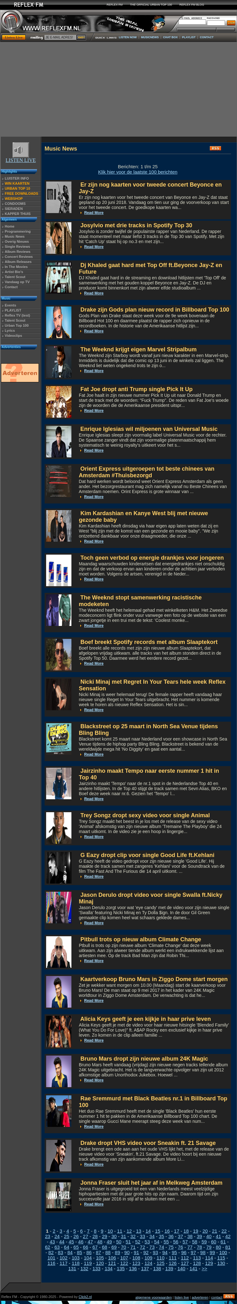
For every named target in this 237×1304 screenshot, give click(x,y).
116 (51, 1263)
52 (138, 1241)
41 (218, 1236)
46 (80, 1241)
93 (155, 1252)
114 (209, 1257)
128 (197, 1263)
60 (213, 1241)
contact (216, 1297)
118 (76, 1263)
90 (127, 1252)
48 (99, 1241)
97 (193, 1252)
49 (109, 1241)
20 (205, 1231)
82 (51, 1252)
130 (221, 1263)
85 (79, 1252)
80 (218, 1247)
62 (47, 1247)
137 (145, 1268)
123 (136, 1263)
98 (203, 1252)
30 (114, 1236)
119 (88, 1263)
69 (114, 1247)
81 (228, 1247)
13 (138, 1231)
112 (185, 1257)
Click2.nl (85, 1297)
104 (88, 1257)
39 (199, 1236)
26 (76, 1236)
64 (66, 1247)
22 (224, 1231)
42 (228, 1236)
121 (112, 1263)
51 (128, 1241)
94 (164, 1252)
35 (161, 1236)
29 (104, 1236)
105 (100, 1257)
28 (95, 1236)
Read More (93, 213)
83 (60, 1252)
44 (61, 1241)
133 (96, 1268)
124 (148, 1263)
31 (123, 1236)
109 (148, 1257)
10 (110, 1231)
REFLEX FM (115, 4)
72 (142, 1247)
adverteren (200, 1297)
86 (89, 1252)
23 (47, 1236)
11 (119, 1231)
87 (98, 1252)
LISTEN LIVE (21, 158)
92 (146, 1252)
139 (169, 1268)
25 (66, 1236)
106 (112, 1257)
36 (171, 1236)
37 (180, 1236)
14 (148, 1231)
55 (166, 1241)
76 (180, 1247)
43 (52, 1241)
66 (85, 1247)
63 (57, 1247)
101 (51, 1257)
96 (184, 1252)
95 (174, 1252)
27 (85, 1236)
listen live (182, 1297)
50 (118, 1241)
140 (181, 1268)
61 (223, 1241)
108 (136, 1257)
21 (214, 1231)
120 (100, 1263)
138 (157, 1268)
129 (209, 1263)
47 (90, 1241)
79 (209, 1247)
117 (64, 1263)
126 (173, 1263)
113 (197, 1257)
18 (186, 1231)
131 (72, 1268)
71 (133, 1247)
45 (71, 1241)
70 (123, 1247)
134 (108, 1268)
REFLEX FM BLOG (191, 4)
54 (157, 1241)
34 (152, 1236)
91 (136, 1252)
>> (204, 1268)
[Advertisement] (118, 89)
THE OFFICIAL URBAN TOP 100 (151, 4)
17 (176, 1231)
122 (124, 1263)
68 (104, 1247)
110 (161, 1257)
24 (57, 1236)
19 (195, 1231)
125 (161, 1263)
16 (167, 1231)
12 (129, 1231)
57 (185, 1241)
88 (108, 1252)
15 (158, 1231)
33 (142, 1236)
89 (117, 1252)
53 (147, 1241)
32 (133, 1236)
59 (204, 1241)
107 (124, 1257)
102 (64, 1257)
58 (195, 1241)
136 (133, 1268)
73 (152, 1247)
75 (171, 1247)
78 (199, 1247)
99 (212, 1252)
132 (84, 1268)
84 (70, 1252)
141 (194, 1268)
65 (76, 1247)
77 (190, 1247)
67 (95, 1247)
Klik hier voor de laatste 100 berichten (137, 172)
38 (190, 1236)
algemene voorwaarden (154, 1297)
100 (223, 1252)
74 (161, 1247)
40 (209, 1236)
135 (121, 1268)
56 (176, 1241)
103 (76, 1257)
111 (173, 1257)
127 (185, 1263)
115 (221, 1257)
